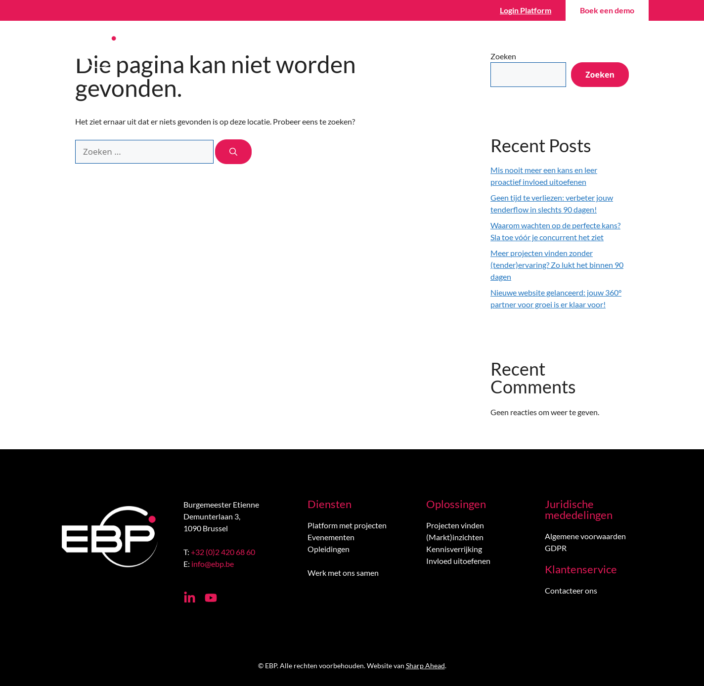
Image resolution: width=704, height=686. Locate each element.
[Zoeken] (233, 151)
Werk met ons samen (343, 572)
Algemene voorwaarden (585, 536)
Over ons (525, 49)
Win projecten (402, 49)
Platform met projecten (347, 525)
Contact (582, 49)
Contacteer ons (571, 590)
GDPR (556, 548)
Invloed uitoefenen (458, 560)
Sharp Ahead (425, 665)
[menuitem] (627, 49)
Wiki (468, 49)
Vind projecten (317, 49)
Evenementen (331, 537)
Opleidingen (329, 549)
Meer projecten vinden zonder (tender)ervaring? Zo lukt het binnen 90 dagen (556, 264)
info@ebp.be (212, 563)
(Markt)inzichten (455, 537)
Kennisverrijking (454, 549)
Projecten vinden (455, 525)
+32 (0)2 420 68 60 (223, 552)
